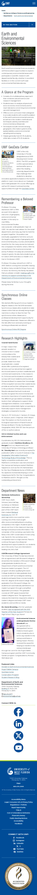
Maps (19, 783)
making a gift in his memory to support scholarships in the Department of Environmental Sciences (18, 275)
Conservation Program (10, 675)
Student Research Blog (10, 677)
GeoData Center (28, 189)
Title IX (18, 810)
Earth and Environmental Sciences (23, 16)
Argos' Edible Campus (10, 669)
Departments (8, 16)
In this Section (10, 25)
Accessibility (18, 821)
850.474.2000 (18, 786)
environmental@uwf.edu (12, 696)
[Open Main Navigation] (33, 3)
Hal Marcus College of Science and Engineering (19, 13)
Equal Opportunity (18, 807)
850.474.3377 (8, 694)
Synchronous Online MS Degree (14, 329)
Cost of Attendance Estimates (18, 813)
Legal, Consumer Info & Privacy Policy (18, 802)
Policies (24, 805)
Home (3, 10)
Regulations (14, 805)
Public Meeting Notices (18, 818)
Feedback (18, 823)
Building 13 (5, 688)
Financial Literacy (18, 815)
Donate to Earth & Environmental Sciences (18, 667)
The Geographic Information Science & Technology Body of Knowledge (18, 455)
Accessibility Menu (18, 799)
